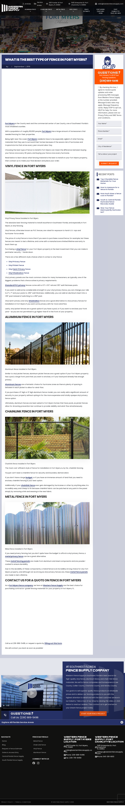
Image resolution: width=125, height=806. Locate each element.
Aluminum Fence (39, 753)
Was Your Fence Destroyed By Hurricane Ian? (110, 210)
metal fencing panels (20, 561)
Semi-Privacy (19, 269)
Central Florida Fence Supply (13, 757)
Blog (4, 746)
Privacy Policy (7, 802)
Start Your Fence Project (93, 714)
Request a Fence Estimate (12, 749)
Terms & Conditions (23, 802)
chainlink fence (28, 485)
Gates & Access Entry (10, 753)
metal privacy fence (14, 556)
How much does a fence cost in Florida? (110, 194)
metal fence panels (79, 572)
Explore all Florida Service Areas (18, 723)
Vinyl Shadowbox (15, 273)
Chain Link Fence (39, 746)
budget (29, 477)
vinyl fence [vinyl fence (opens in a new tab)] (21, 249)
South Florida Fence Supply (12, 761)
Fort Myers (10, 123)
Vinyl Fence (37, 749)
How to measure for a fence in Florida (109, 188)
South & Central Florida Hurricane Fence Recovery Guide (110, 202)
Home (4, 742)
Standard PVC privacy (15, 285)
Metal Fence (38, 742)
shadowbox (34, 301)
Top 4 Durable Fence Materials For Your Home (109, 181)
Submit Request (109, 163)
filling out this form (53, 643)
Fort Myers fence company (21, 585)
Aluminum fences (13, 384)
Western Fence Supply (53, 585)
